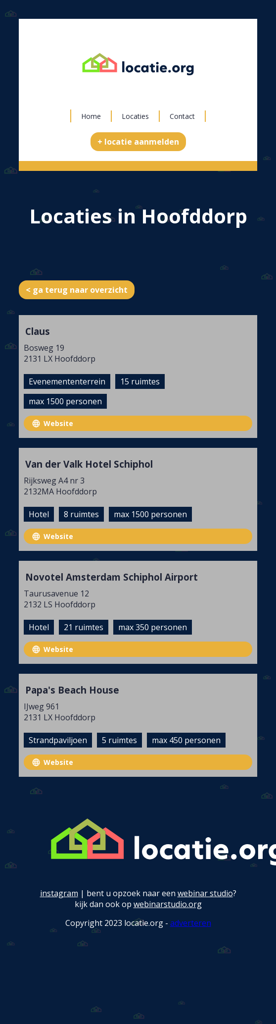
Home (91, 116)
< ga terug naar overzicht (77, 289)
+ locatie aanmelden (138, 141)
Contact (182, 116)
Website (58, 423)
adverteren (190, 922)
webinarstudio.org (168, 904)
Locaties (135, 116)
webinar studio (205, 893)
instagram (59, 893)
